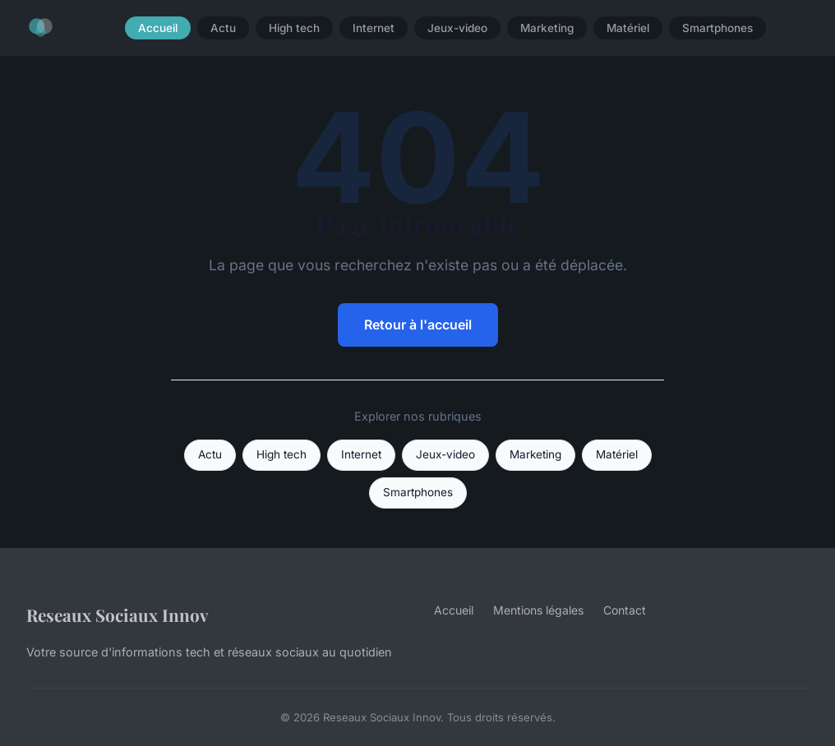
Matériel (628, 28)
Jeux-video (457, 28)
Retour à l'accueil (418, 324)
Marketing (547, 28)
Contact (624, 610)
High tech (294, 28)
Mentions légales (538, 610)
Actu (223, 28)
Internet (373, 28)
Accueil (158, 28)
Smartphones (717, 28)
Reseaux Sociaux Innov (117, 614)
